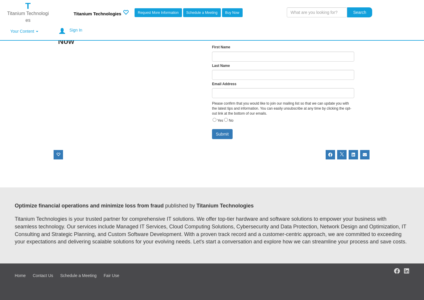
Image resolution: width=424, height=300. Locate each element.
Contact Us (43, 275)
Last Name (221, 66)
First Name (221, 47)
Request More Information (158, 13)
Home (20, 275)
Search (359, 12)
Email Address (224, 84)
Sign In (75, 30)
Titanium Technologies (97, 13)
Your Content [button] (24, 31)
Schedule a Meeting (202, 13)
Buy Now (232, 13)
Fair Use (111, 275)
